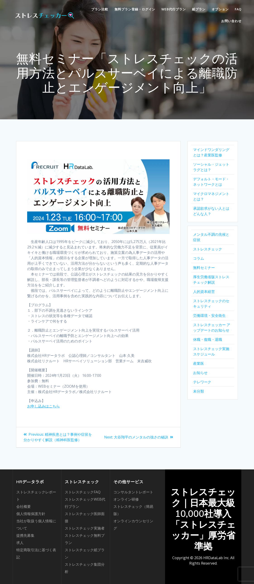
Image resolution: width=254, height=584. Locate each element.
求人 (20, 542)
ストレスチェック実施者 (85, 528)
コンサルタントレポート (133, 492)
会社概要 (23, 506)
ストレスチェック (207, 249)
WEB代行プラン (173, 9)
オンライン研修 (126, 499)
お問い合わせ (231, 21)
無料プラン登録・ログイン (135, 9)
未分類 (198, 391)
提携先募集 (25, 535)
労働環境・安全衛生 (209, 315)
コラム (198, 258)
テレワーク (202, 381)
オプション (220, 9)
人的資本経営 (204, 291)
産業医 (198, 363)
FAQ (238, 9)
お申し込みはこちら (43, 406)
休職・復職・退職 (207, 339)
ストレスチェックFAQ (83, 492)
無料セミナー (204, 267)
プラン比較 (99, 9)
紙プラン (199, 9)
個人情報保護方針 (30, 513)
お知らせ (200, 372)
